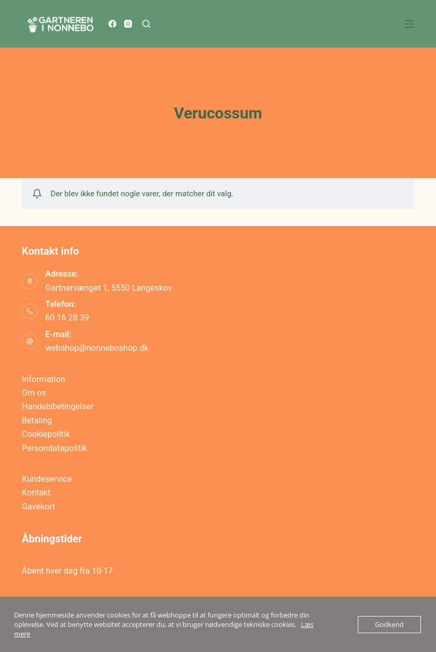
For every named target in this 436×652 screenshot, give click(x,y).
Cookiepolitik (46, 434)
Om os (34, 393)
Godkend (389, 624)
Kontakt (36, 492)
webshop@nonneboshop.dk (97, 348)
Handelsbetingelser (58, 406)
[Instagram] (128, 24)
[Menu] (409, 24)
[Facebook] (112, 24)
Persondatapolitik (54, 448)
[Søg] (146, 24)
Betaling (37, 420)
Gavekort (38, 507)
